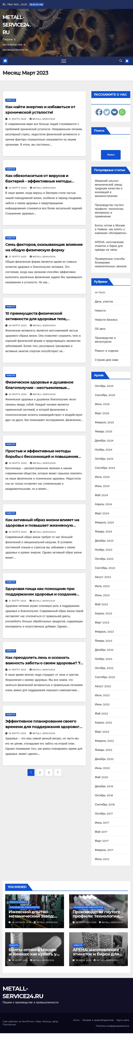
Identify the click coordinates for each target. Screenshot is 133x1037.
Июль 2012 (102, 859)
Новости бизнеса (106, 319)
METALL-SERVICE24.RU (17, 25)
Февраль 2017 (104, 850)
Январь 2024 (103, 531)
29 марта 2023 (18, 188)
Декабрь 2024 (104, 440)
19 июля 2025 (84, 960)
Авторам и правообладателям (98, 1020)
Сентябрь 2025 (105, 395)
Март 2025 (102, 413)
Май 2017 (101, 831)
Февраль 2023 (104, 631)
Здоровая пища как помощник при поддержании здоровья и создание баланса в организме (40, 594)
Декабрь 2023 (104, 540)
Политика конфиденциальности (112, 1026)
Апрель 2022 (103, 722)
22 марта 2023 (18, 532)
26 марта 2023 (18, 325)
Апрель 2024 (103, 504)
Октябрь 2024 (104, 458)
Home (76, 1020)
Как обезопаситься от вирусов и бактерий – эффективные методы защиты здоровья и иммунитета (38, 181)
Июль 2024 (102, 477)
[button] (120, 60)
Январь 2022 (103, 750)
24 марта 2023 (18, 463)
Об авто (100, 328)
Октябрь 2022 (104, 668)
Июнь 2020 (102, 768)
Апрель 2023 (103, 613)
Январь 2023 (103, 640)
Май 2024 (101, 495)
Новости (10, 100)
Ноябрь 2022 (103, 659)
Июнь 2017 (102, 822)
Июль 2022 (102, 695)
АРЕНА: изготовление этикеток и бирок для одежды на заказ (109, 245)
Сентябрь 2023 (105, 568)
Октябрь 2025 (104, 386)
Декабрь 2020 (104, 759)
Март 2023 (102, 622)
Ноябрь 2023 (103, 549)
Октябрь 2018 (104, 795)
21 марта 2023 (18, 601)
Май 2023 (101, 604)
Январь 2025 (103, 431)
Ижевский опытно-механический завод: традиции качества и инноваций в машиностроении (109, 188)
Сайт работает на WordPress (18, 1021)
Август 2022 (103, 686)
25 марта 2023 (18, 394)
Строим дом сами (106, 360)
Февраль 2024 (104, 522)
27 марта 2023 (18, 256)
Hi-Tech (100, 292)
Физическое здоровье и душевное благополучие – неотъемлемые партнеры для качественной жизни (40, 388)
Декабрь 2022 (104, 649)
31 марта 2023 (18, 119)
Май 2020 (101, 777)
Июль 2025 (102, 404)
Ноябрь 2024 (103, 449)
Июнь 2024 (102, 486)
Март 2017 (102, 841)
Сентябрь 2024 (105, 467)
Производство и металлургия (24, 907)
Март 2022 (102, 731)
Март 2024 (102, 513)
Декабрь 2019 (104, 786)
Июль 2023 (102, 586)
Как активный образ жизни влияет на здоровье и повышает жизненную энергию (42, 525)
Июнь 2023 (102, 595)
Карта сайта (122, 1020)
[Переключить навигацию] (63, 61)
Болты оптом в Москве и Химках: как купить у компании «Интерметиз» (111, 229)
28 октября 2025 (22, 922)
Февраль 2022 (104, 740)
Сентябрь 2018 (105, 804)
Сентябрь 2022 (105, 677)
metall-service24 (42, 119)
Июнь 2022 (102, 704)
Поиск (99, 131)
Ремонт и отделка (106, 350)
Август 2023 (103, 577)
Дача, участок (104, 301)
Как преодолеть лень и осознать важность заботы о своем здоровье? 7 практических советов (42, 663)
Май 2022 (101, 713)
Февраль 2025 (104, 422)
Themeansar (9, 1024)
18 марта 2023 (18, 733)
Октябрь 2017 (104, 813)
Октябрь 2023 (104, 558)
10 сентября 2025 (86, 922)
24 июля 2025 (20, 960)
